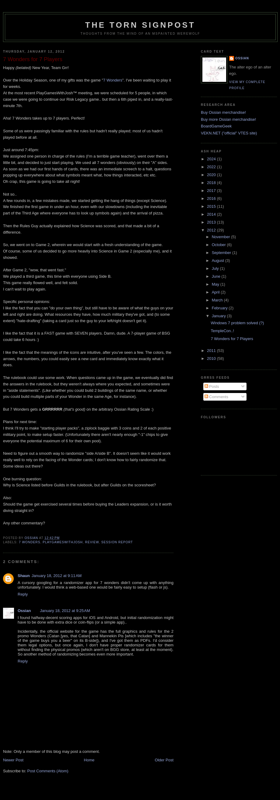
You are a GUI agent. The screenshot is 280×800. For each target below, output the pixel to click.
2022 (212, 167)
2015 (212, 206)
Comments (216, 397)
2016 (212, 198)
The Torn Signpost (140, 25)
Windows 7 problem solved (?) (237, 323)
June (217, 276)
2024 (212, 159)
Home (89, 760)
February (220, 308)
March (218, 300)
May (216, 284)
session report (117, 542)
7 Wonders (112, 80)
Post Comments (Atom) (47, 771)
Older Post (164, 760)
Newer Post (13, 760)
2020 (212, 174)
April (216, 292)
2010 (212, 358)
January (219, 316)
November (221, 237)
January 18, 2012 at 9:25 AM (65, 610)
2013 (212, 222)
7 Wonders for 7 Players (232, 338)
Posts (212, 386)
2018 (212, 182)
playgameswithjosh (63, 542)
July (216, 268)
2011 (212, 350)
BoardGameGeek (216, 126)
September (222, 252)
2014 (212, 214)
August (218, 260)
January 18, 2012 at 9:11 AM (57, 575)
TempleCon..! (222, 331)
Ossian (24, 610)
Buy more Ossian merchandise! (228, 119)
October (219, 244)
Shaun (24, 575)
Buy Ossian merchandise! (223, 112)
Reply (23, 594)
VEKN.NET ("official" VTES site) (229, 133)
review (92, 542)
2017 (212, 190)
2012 (212, 230)
